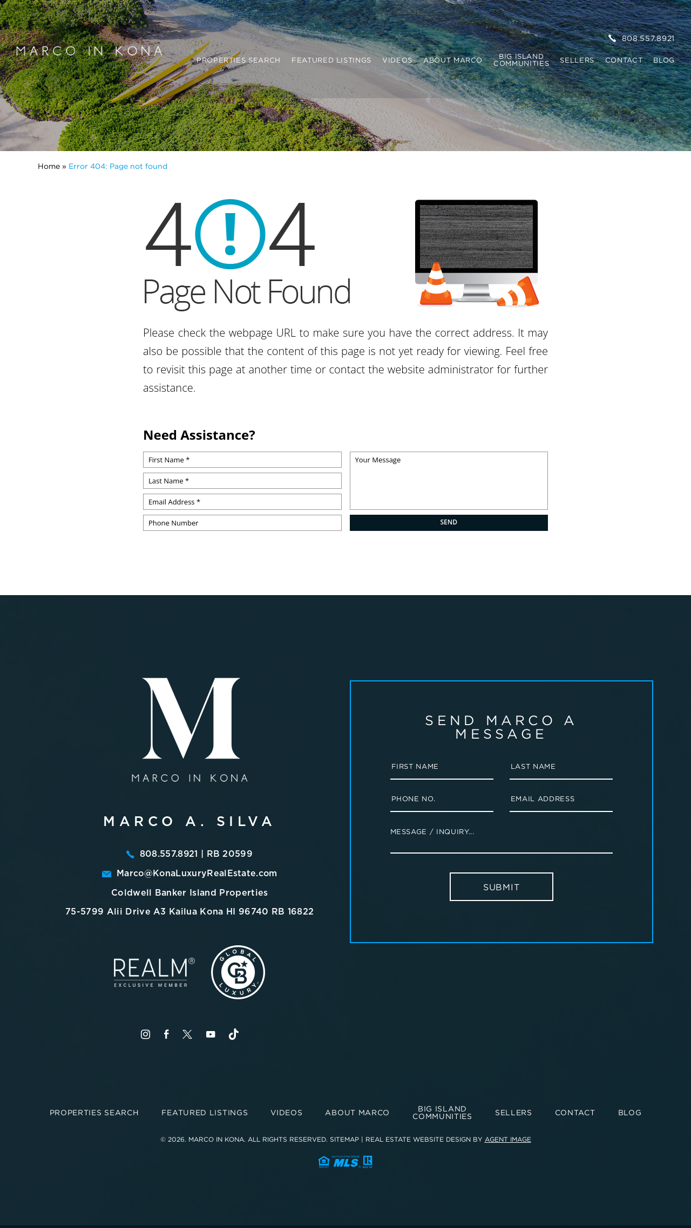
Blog (664, 58)
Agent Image (508, 1138)
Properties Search (239, 58)
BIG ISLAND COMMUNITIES (521, 58)
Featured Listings (331, 58)
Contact (624, 58)
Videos (397, 58)
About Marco (453, 58)
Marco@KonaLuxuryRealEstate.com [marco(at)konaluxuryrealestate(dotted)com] (197, 873)
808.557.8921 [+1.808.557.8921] (641, 36)
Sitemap (344, 1138)
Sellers (577, 58)
